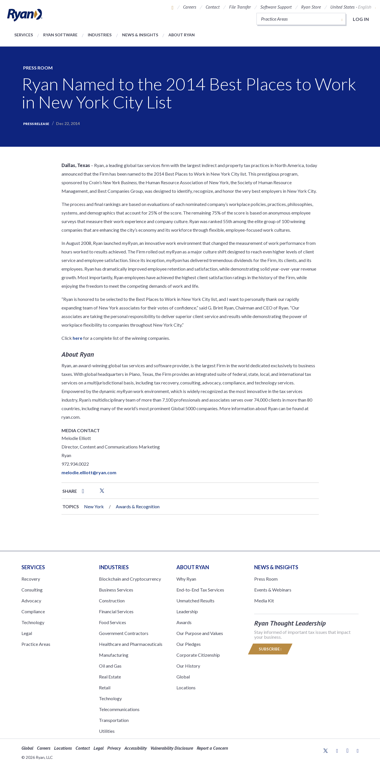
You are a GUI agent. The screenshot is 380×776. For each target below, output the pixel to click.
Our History (188, 665)
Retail (104, 687)
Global (183, 676)
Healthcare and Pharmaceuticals (130, 644)
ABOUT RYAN (192, 567)
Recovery (30, 578)
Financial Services (116, 611)
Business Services (116, 589)
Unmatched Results (195, 600)
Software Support (276, 7)
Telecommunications (119, 709)
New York (94, 506)
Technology (32, 622)
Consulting (32, 589)
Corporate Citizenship (198, 655)
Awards (184, 622)
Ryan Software (60, 34)
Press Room (38, 67)
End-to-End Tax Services (200, 589)
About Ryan (181, 34)
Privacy (114, 748)
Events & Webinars (272, 589)
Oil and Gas (110, 665)
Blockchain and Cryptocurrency (130, 578)
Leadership (187, 611)
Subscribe (270, 649)
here (77, 338)
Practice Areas (35, 644)
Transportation (114, 720)
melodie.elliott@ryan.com (88, 472)
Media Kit (264, 600)
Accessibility (135, 748)
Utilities (107, 731)
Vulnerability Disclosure (171, 748)
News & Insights (140, 34)
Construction (112, 600)
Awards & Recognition (138, 506)
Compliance (33, 611)
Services (23, 34)
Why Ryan (186, 578)
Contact (213, 7)
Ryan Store (311, 7)
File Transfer (240, 7)
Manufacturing (113, 655)
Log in (361, 19)
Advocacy (31, 600)
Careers (189, 7)
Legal (26, 633)
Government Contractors (123, 633)
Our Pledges (188, 644)
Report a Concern (212, 748)
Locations (186, 687)
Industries (100, 34)
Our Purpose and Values (199, 633)
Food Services (112, 622)
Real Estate (110, 676)
